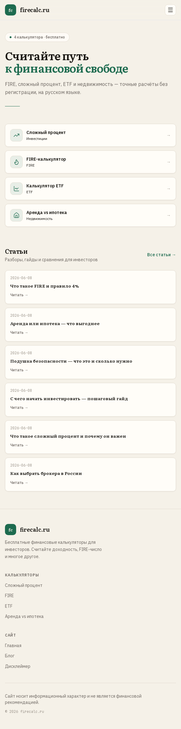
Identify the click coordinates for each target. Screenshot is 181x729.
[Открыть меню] (170, 10)
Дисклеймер (17, 666)
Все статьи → (161, 254)
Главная (13, 645)
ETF (8, 606)
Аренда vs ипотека (24, 616)
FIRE (9, 595)
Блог (10, 656)
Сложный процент (24, 585)
